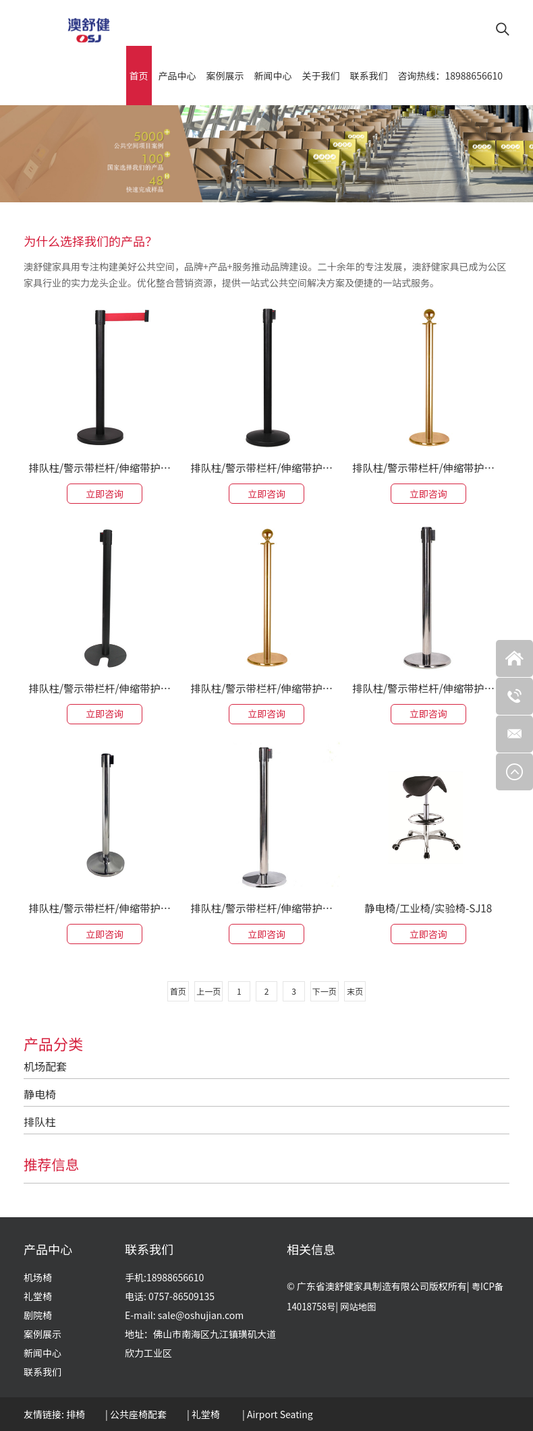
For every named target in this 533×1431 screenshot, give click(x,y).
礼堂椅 (38, 1296)
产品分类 (53, 1042)
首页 (139, 71)
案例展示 (225, 71)
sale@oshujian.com (201, 1315)
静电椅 (40, 1092)
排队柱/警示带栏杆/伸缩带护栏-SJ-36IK (104, 684)
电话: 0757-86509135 (170, 1296)
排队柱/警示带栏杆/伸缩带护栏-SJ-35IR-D (266, 684)
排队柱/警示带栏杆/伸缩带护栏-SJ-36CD (266, 464)
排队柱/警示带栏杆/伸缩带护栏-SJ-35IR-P (428, 464)
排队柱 (40, 1120)
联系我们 (369, 71)
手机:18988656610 (164, 1277)
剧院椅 (38, 1315)
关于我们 (321, 71)
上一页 (206, 989)
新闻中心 (273, 71)
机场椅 (38, 1277)
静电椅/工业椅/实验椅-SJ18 (428, 906)
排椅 (75, 1414)
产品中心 (177, 71)
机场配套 (45, 1065)
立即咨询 (104, 490)
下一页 (327, 989)
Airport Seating (280, 1414)
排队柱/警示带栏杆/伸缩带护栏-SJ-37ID (266, 906)
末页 (358, 989)
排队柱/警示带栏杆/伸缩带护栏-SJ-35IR (428, 684)
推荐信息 (53, 1162)
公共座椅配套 (138, 1414)
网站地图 (362, 1306)
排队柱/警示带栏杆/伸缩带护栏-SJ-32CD (104, 906)
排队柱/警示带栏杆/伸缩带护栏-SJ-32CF (104, 464)
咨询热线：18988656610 (450, 71)
